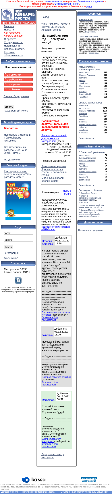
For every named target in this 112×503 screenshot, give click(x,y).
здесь (89, 6)
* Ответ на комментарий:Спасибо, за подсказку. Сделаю (90, 198)
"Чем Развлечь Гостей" (54, 23)
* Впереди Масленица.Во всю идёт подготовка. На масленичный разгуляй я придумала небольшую (92, 213)
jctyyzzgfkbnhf (85, 94)
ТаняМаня (83, 97)
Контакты (9, 52)
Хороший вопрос (51, 29)
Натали (82, 174)
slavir (81, 89)
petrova (82, 81)
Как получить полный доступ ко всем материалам (54, 138)
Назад (45, 17)
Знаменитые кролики (53, 166)
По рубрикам (13, 79)
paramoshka (84, 180)
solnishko (47, 335)
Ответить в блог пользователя (50, 318)
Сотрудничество (13, 42)
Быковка (82, 92)
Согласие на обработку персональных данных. (85, 492)
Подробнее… (90, 32)
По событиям (14, 89)
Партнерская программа (90, 230)
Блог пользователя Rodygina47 (51, 440)
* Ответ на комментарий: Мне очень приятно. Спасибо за (91, 206)
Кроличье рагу (49, 180)
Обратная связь (13, 55)
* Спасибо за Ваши (87, 193)
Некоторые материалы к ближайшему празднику (17, 137)
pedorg (82, 119)
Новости (9, 29)
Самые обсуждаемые (16, 96)
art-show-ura (84, 72)
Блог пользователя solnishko (56, 377)
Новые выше (67, 192)
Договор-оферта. (9, 492)
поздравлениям (54, 1)
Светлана (83, 133)
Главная (9, 26)
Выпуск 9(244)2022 (52, 26)
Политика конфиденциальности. (38, 492)
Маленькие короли (52, 177)
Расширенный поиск (16, 110)
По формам (12, 84)
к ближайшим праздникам (89, 1)
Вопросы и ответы (15, 48)
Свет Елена (84, 86)
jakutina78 (83, 177)
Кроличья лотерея (52, 169)
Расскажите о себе (88, 36)
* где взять (83, 203)
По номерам (13, 74)
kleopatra (83, 114)
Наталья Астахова (47, 242)
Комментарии (86, 19)
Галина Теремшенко (87, 125)
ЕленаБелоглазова (87, 158)
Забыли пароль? (11, 258)
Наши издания (12, 45)
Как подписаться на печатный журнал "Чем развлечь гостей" (18, 195)
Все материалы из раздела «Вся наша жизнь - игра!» (15, 150)
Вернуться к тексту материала (52, 456)
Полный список (86, 138)
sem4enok (83, 83)
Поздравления (12, 159)
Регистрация (11, 253)
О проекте (10, 39)
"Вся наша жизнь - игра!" (66, 4)
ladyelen (82, 78)
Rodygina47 (49, 399)
